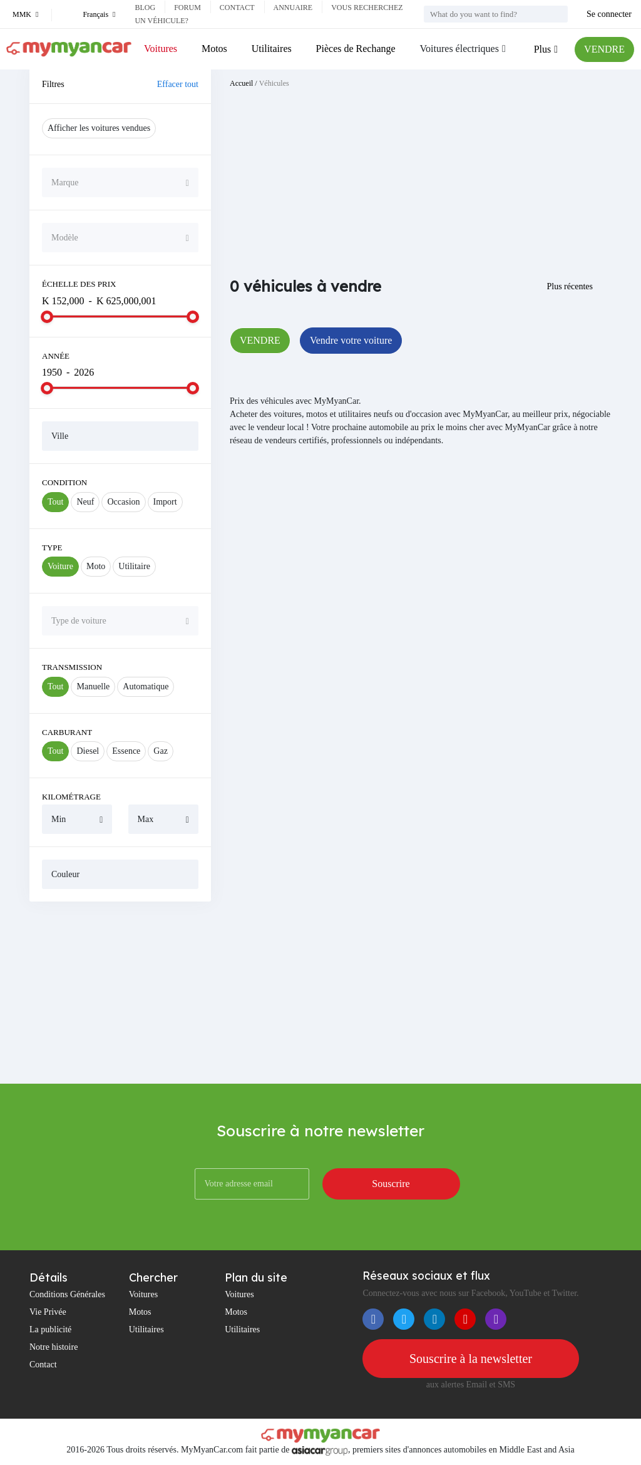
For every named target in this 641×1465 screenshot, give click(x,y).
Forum (187, 7)
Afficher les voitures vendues (99, 128)
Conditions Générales (67, 1294)
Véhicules (274, 83)
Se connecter (609, 14)
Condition (64, 482)
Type (52, 547)
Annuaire (293, 7)
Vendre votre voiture (351, 340)
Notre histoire (53, 1347)
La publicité (50, 1329)
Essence (126, 751)
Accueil (241, 83)
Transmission (72, 667)
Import (165, 501)
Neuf (85, 501)
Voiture (60, 566)
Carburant (67, 732)
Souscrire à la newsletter (470, 1358)
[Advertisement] (120, 992)
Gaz (160, 751)
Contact (237, 7)
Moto (95, 566)
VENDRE (604, 49)
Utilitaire (134, 566)
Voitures (160, 48)
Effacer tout (177, 84)
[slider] (47, 317)
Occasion (123, 501)
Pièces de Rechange (356, 48)
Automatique (145, 686)
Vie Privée (47, 1312)
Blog (145, 7)
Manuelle (93, 686)
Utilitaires (272, 48)
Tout (55, 501)
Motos (214, 48)
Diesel (87, 751)
